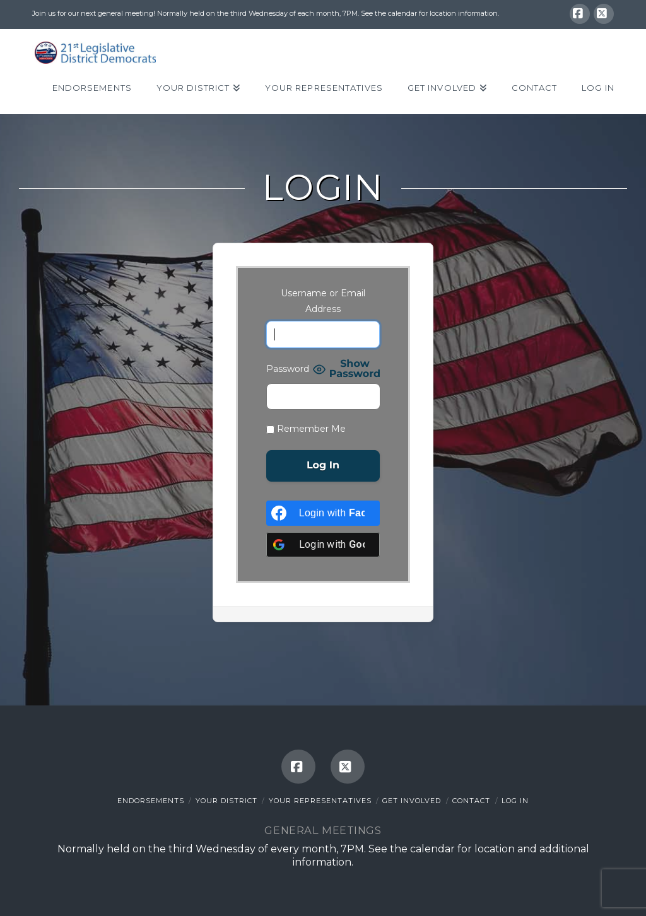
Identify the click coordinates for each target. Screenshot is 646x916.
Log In (515, 800)
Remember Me (306, 428)
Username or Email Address (323, 301)
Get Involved (411, 800)
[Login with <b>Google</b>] (323, 544)
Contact (471, 800)
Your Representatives (320, 800)
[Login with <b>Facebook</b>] (323, 513)
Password (287, 368)
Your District (226, 800)
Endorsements (150, 800)
